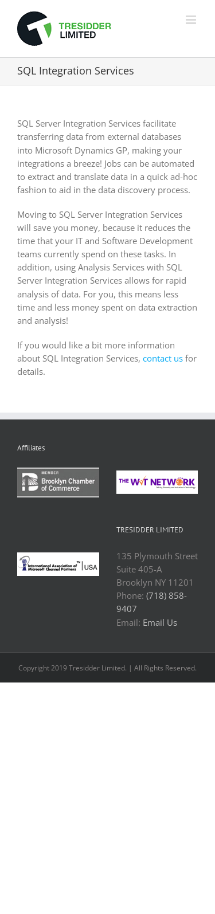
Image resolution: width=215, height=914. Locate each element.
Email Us (160, 622)
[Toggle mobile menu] (192, 20)
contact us (163, 358)
